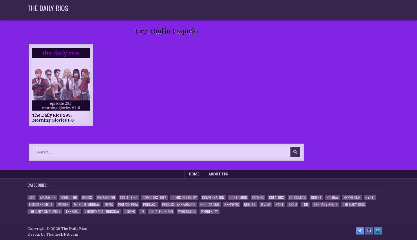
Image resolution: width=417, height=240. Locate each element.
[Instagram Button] (369, 230)
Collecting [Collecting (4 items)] (129, 197)
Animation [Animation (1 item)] (48, 197)
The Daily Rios (48, 8)
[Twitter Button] (360, 230)
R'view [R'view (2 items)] (265, 204)
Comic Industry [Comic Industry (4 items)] (184, 197)
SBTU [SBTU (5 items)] (293, 204)
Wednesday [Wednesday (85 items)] (209, 211)
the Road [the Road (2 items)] (72, 211)
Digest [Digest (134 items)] (316, 197)
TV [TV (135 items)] (142, 211)
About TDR (218, 174)
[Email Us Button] (378, 230)
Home (194, 174)
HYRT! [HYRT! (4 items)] (369, 197)
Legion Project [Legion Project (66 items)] (40, 204)
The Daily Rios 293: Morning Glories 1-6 (53, 117)
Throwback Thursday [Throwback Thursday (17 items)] (102, 211)
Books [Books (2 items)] (87, 197)
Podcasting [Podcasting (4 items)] (209, 204)
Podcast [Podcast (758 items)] (150, 204)
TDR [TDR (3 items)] (305, 204)
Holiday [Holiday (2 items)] (333, 197)
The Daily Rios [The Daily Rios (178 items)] (354, 204)
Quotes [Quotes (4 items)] (250, 204)
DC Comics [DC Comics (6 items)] (297, 197)
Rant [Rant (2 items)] (280, 204)
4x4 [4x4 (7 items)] (32, 197)
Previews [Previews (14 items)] (231, 204)
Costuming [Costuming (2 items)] (238, 197)
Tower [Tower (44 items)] (130, 211)
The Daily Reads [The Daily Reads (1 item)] (325, 204)
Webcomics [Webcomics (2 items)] (187, 211)
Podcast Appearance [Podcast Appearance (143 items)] (178, 204)
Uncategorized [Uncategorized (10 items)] (161, 211)
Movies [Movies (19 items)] (63, 204)
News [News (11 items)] (109, 204)
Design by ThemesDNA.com (53, 234)
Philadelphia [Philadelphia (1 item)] (128, 204)
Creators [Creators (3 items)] (276, 197)
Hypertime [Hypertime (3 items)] (352, 197)
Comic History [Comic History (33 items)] (154, 197)
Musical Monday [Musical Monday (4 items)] (87, 204)
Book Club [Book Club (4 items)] (69, 197)
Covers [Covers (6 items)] (258, 197)
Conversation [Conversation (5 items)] (213, 197)
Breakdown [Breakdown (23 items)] (106, 197)
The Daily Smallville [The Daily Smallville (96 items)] (44, 211)
